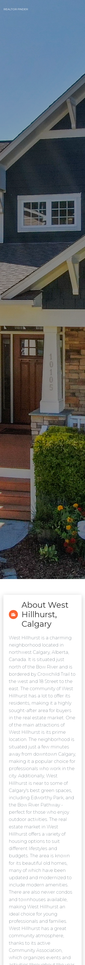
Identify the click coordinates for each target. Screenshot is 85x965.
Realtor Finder (16, 9)
